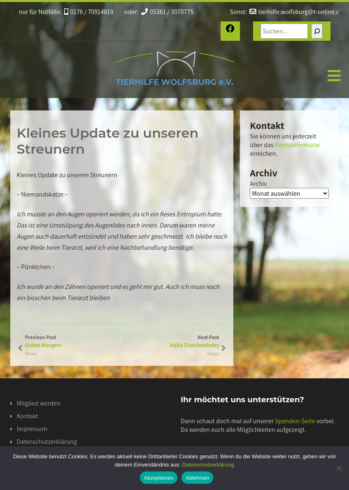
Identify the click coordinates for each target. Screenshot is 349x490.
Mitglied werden (38, 403)
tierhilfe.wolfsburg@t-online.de (296, 11)
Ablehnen (197, 478)
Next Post (170, 341)
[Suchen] (317, 31)
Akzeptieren (158, 478)
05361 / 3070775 (167, 11)
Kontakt (27, 416)
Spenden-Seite (295, 421)
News (213, 353)
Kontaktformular (297, 145)
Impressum (31, 428)
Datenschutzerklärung (46, 441)
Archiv (258, 183)
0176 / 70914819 (89, 11)
